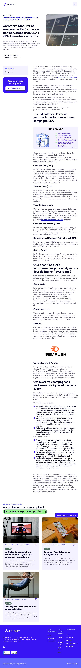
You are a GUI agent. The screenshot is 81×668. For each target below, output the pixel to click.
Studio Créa (51, 641)
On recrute (69, 637)
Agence (68, 635)
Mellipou (61, 645)
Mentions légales (72, 664)
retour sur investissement (67, 77)
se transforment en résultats (52, 219)
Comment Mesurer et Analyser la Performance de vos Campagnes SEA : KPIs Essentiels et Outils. (20, 19)
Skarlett (60, 642)
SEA (49, 635)
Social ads (51, 638)
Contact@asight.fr (72, 643)
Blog (11, 15)
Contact (69, 640)
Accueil (5, 15)
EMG (59, 647)
